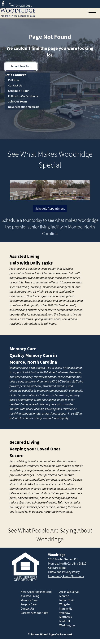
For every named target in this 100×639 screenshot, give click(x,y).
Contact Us (15, 85)
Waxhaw (64, 613)
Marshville (65, 609)
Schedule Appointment (50, 209)
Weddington (67, 625)
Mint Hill (64, 621)
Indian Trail (66, 600)
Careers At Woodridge (34, 613)
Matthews (65, 617)
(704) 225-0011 (20, 5)
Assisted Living (25, 256)
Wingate (64, 604)
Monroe (64, 596)
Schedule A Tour (21, 66)
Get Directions (57, 568)
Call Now (14, 80)
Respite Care (29, 604)
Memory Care (23, 348)
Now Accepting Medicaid (24, 107)
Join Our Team (17, 101)
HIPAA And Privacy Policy (64, 572)
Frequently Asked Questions (66, 576)
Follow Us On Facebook (23, 96)
